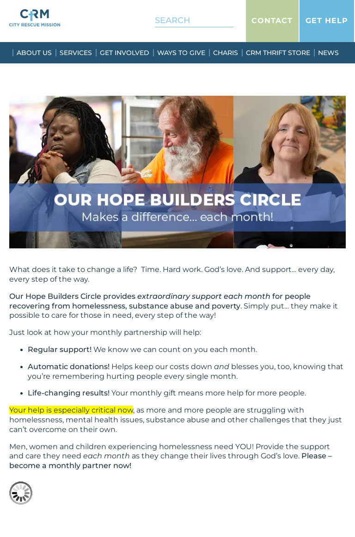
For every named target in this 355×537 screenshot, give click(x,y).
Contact (272, 20)
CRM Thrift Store (278, 53)
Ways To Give (181, 53)
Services (76, 53)
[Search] (220, 20)
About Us (34, 53)
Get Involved (124, 53)
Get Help (327, 20)
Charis (225, 53)
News (328, 53)
